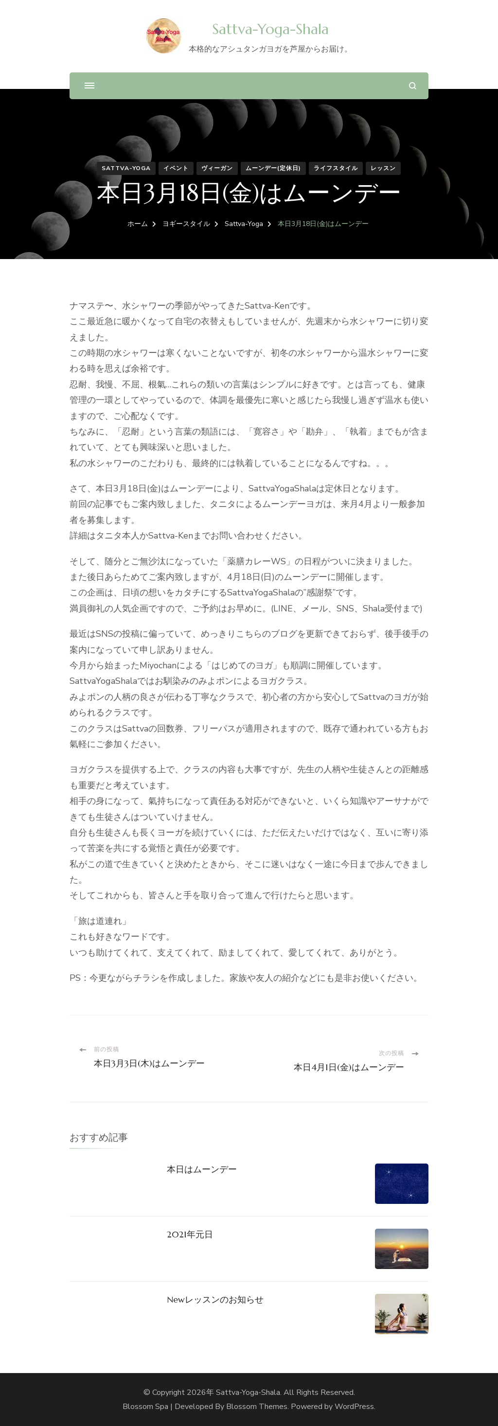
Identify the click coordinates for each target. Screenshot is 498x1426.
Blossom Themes (256, 1406)
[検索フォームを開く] (413, 86)
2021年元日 (190, 1234)
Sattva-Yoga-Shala (270, 29)
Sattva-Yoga (126, 168)
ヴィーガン (217, 168)
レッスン (383, 168)
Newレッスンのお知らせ (215, 1299)
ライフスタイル (336, 168)
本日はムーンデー (202, 1169)
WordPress (354, 1406)
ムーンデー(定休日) (273, 168)
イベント (176, 168)
